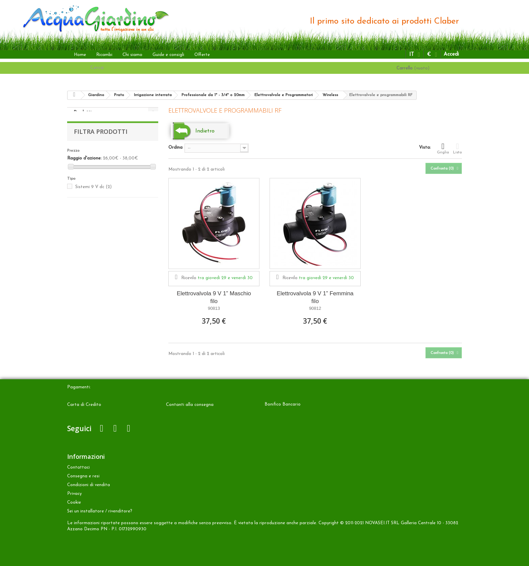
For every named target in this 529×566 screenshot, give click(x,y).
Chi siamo (132, 55)
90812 (315, 308)
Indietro (205, 131)
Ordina (175, 147)
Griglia (443, 148)
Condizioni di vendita (88, 485)
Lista (457, 148)
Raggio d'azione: (84, 165)
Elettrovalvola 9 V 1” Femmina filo (315, 297)
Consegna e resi (83, 476)
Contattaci (78, 467)
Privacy (74, 493)
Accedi (451, 54)
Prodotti (82, 112)
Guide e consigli (168, 55)
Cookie (74, 502)
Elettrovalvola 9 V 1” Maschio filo (214, 297)
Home (80, 55)
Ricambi (104, 55)
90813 (214, 308)
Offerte (202, 55)
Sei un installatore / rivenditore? (99, 511)
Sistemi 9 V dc (93, 193)
